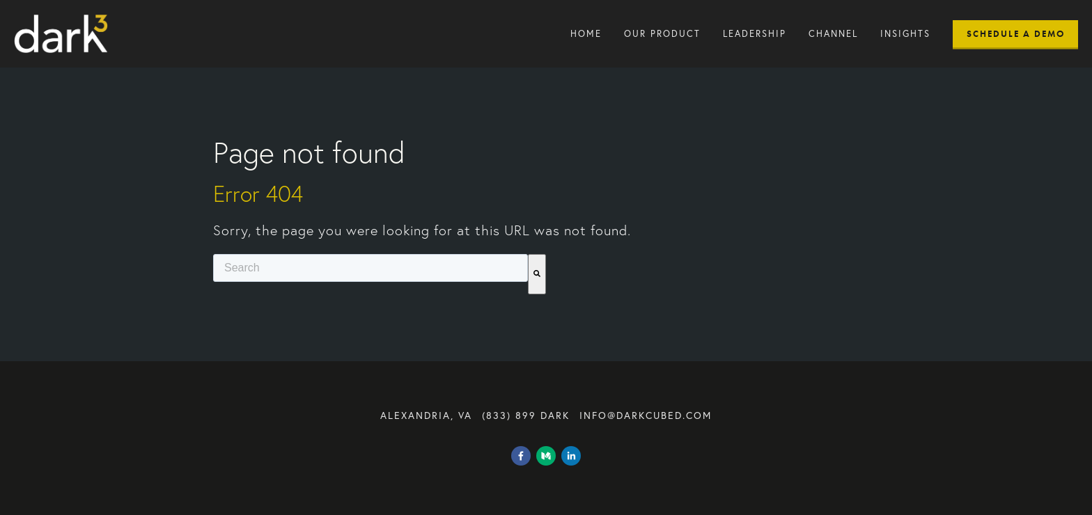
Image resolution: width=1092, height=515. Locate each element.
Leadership (754, 34)
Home (586, 34)
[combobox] (370, 268)
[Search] (537, 274)
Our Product (662, 34)
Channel (833, 34)
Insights (905, 34)
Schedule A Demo (1016, 34)
